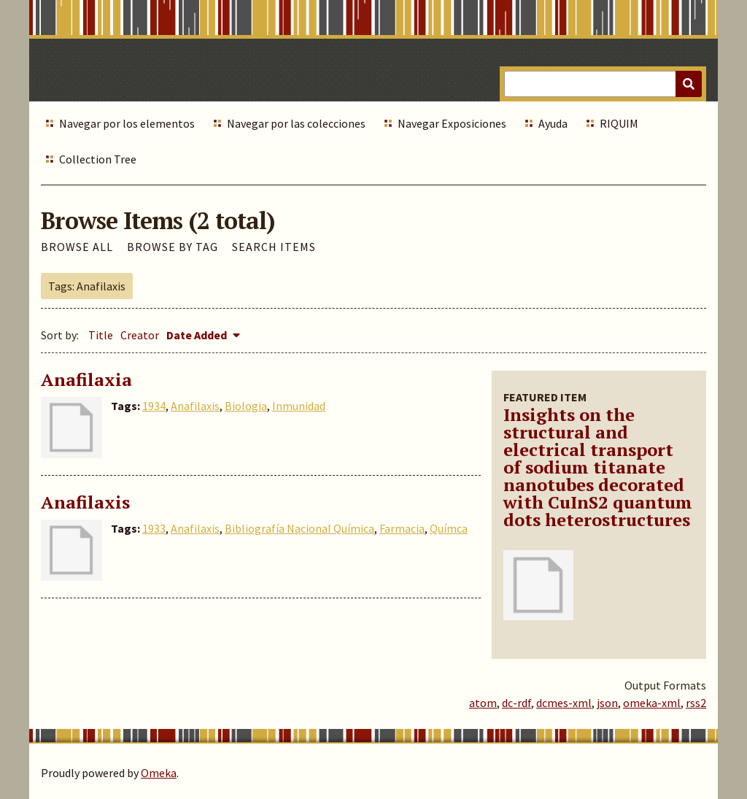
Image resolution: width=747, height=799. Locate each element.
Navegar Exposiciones (452, 123)
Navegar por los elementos (127, 123)
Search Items (274, 246)
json (607, 702)
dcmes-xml (564, 702)
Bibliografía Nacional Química (299, 528)
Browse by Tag (172, 246)
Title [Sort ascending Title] (100, 335)
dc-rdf (516, 702)
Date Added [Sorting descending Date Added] (197, 335)
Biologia (246, 405)
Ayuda (553, 123)
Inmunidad (298, 405)
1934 (154, 405)
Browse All (77, 246)
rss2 (696, 702)
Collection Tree (97, 159)
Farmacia (402, 528)
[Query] (603, 84)
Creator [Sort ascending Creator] (139, 335)
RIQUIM (619, 123)
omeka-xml (652, 702)
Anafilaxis (195, 405)
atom (483, 702)
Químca (449, 528)
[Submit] (689, 84)
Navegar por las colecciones (296, 123)
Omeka (159, 772)
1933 (154, 528)
